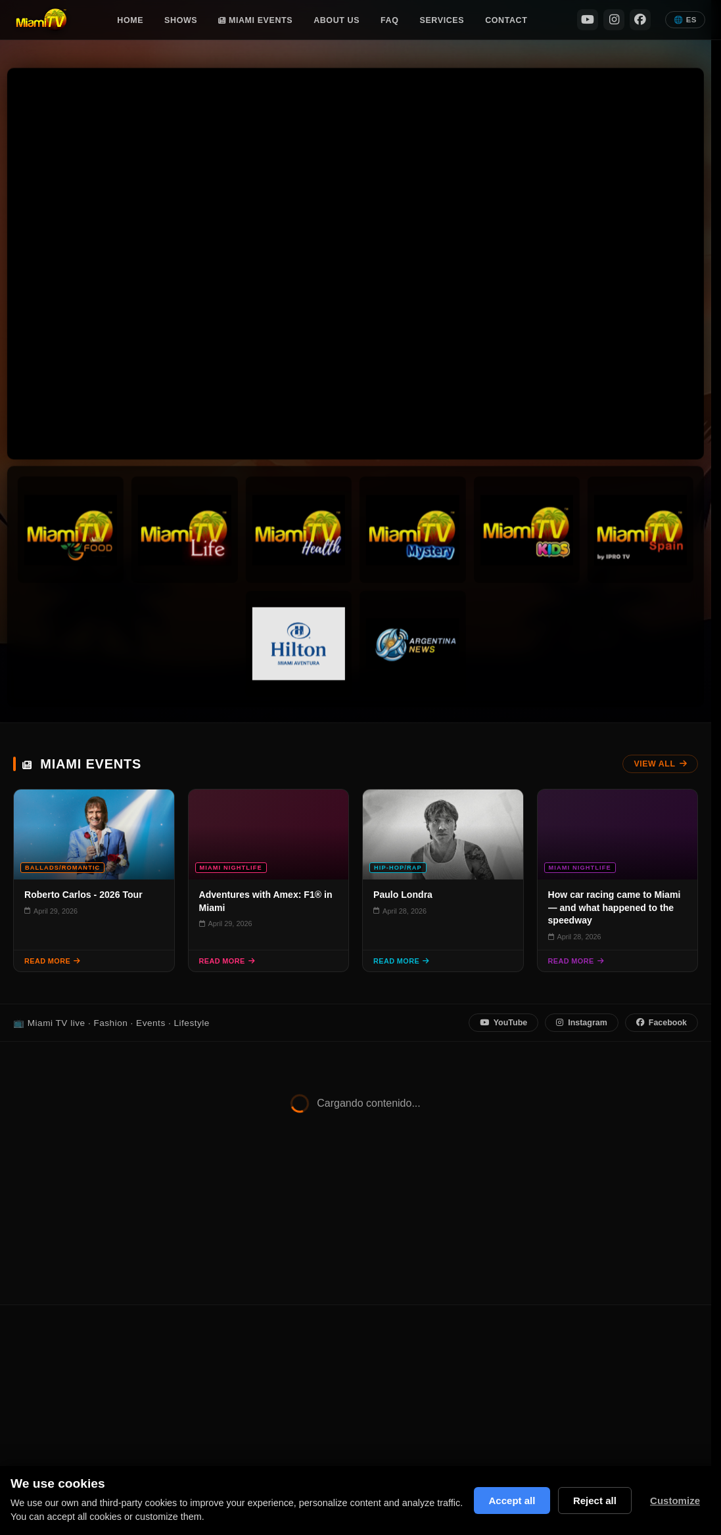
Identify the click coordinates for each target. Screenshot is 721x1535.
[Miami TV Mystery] (412, 530)
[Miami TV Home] (41, 20)
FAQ (389, 20)
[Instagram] (613, 19)
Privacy (535, 1347)
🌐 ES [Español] (685, 20)
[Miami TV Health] (299, 530)
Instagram (581, 1022)
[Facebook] (640, 19)
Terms (576, 1347)
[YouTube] (587, 19)
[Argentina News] (412, 643)
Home (130, 20)
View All (660, 763)
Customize (674, 1500)
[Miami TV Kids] (526, 530)
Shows (180, 20)
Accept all (507, 1500)
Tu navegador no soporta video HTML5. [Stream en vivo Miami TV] (355, 263)
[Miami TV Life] (184, 530)
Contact (506, 20)
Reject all (593, 1500)
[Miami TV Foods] (71, 530)
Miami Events (255, 20)
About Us (337, 20)
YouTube (503, 1022)
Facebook (661, 1022)
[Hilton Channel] (299, 643)
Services (442, 20)
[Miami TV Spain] (640, 530)
